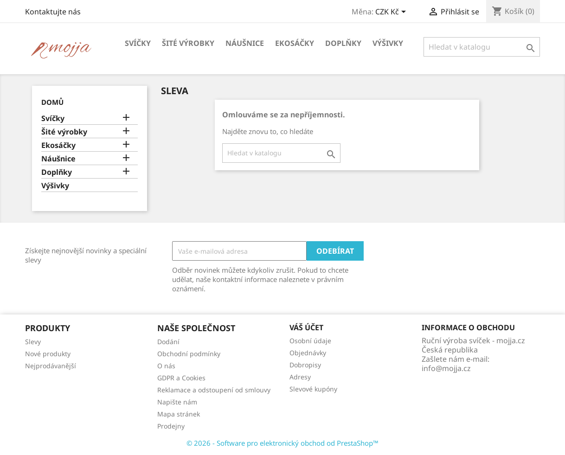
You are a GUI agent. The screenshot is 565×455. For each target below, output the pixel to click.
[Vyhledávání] (482, 47)
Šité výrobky (188, 43)
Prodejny (171, 426)
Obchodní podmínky (188, 353)
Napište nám (177, 401)
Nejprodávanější (50, 365)
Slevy (33, 341)
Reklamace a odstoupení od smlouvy (213, 389)
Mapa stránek (178, 414)
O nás (166, 365)
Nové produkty (48, 353)
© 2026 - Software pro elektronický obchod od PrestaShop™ (282, 443)
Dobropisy (305, 364)
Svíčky (138, 43)
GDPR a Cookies (181, 377)
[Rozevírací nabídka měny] (392, 12)
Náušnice (244, 43)
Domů (52, 102)
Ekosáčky (294, 43)
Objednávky (307, 352)
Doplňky (343, 43)
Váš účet (306, 327)
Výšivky (387, 43)
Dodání (168, 341)
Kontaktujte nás (53, 11)
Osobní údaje (310, 340)
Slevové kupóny (313, 389)
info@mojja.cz (446, 368)
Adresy (300, 376)
